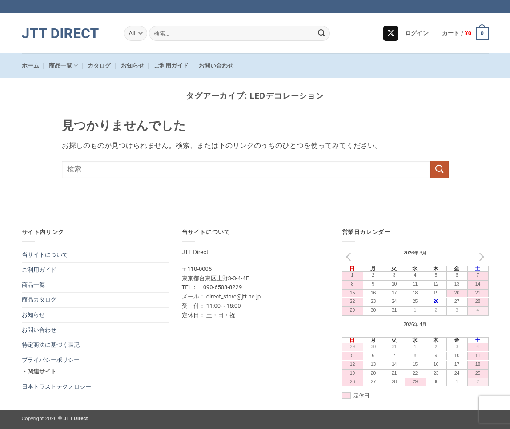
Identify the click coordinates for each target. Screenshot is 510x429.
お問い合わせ (216, 65)
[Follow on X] (390, 33)
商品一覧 (63, 65)
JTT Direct (60, 33)
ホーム (30, 65)
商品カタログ (39, 299)
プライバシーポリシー (51, 360)
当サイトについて (45, 254)
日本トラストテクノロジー (56, 386)
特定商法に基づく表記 (51, 345)
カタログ (99, 65)
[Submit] (321, 33)
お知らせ (132, 65)
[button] (417, 33)
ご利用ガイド (171, 65)
